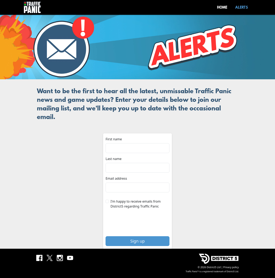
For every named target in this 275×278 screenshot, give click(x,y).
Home (222, 8)
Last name (114, 159)
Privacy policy (231, 267)
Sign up (137, 241)
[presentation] (137, 224)
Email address (116, 178)
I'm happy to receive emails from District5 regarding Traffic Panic (135, 204)
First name (114, 139)
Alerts (241, 8)
